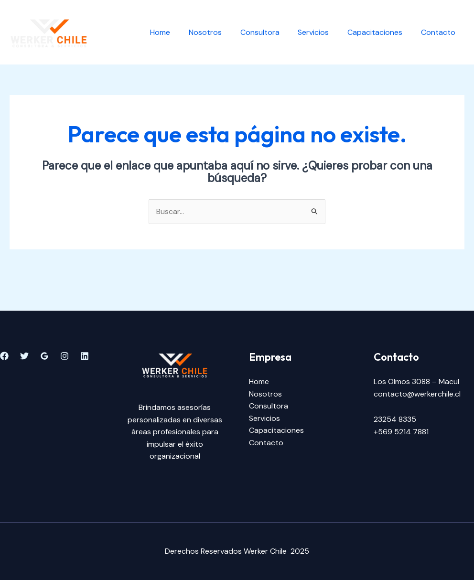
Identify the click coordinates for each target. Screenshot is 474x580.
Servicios (321, 32)
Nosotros (219, 32)
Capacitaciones (379, 32)
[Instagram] (64, 356)
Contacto (439, 32)
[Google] (44, 356)
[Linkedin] (84, 356)
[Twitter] (24, 356)
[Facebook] (4, 356)
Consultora (271, 32)
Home (178, 32)
